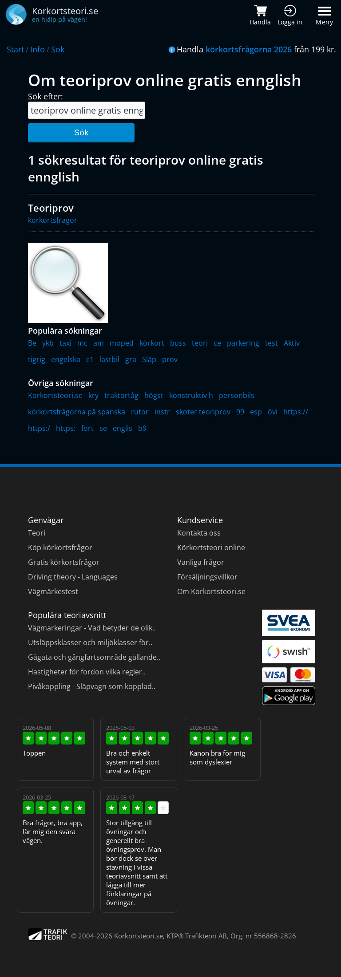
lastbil (109, 359)
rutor (140, 412)
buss (178, 343)
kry (93, 395)
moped (122, 343)
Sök (81, 132)
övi (273, 412)
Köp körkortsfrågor (60, 547)
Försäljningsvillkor (207, 577)
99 (240, 412)
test (271, 343)
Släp (149, 359)
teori (200, 343)
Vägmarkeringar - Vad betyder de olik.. (92, 628)
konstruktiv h (191, 395)
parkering (243, 343)
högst (153, 395)
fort (87, 428)
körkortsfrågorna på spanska (76, 412)
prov (170, 359)
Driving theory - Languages (73, 577)
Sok (57, 49)
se (103, 428)
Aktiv (292, 343)
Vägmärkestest (53, 591)
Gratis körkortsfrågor (63, 562)
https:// (295, 412)
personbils (236, 395)
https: (65, 428)
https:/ (39, 428)
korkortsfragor (52, 220)
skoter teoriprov (203, 412)
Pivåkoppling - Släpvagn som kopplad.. (91, 686)
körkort (151, 343)
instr (162, 412)
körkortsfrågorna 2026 (249, 49)
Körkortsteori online (211, 547)
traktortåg (121, 395)
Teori (36, 533)
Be (32, 343)
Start (15, 49)
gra (130, 359)
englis (122, 428)
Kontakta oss (199, 533)
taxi (65, 343)
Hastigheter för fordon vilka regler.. (87, 672)
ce (217, 343)
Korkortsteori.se (55, 395)
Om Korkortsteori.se (211, 591)
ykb (48, 343)
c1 (90, 359)
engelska (65, 359)
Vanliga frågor (200, 562)
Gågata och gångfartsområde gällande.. (94, 657)
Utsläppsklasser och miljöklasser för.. (90, 642)
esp (256, 412)
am (98, 343)
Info (37, 49)
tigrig (36, 359)
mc (82, 343)
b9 (142, 428)
